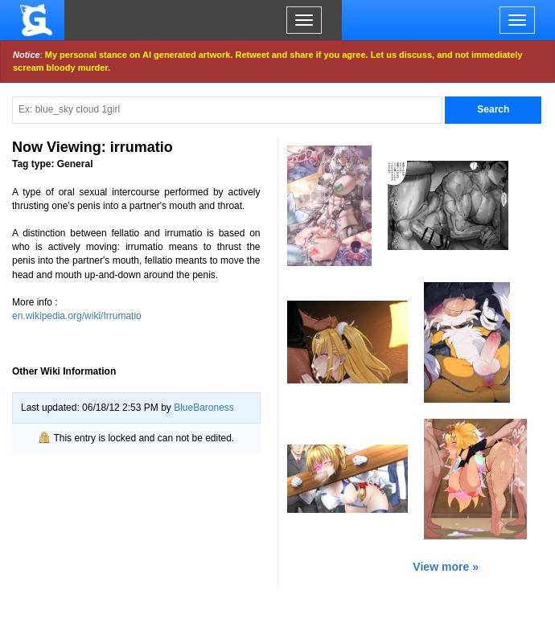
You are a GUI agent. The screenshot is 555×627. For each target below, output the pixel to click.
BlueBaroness (204, 407)
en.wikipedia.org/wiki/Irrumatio (77, 316)
